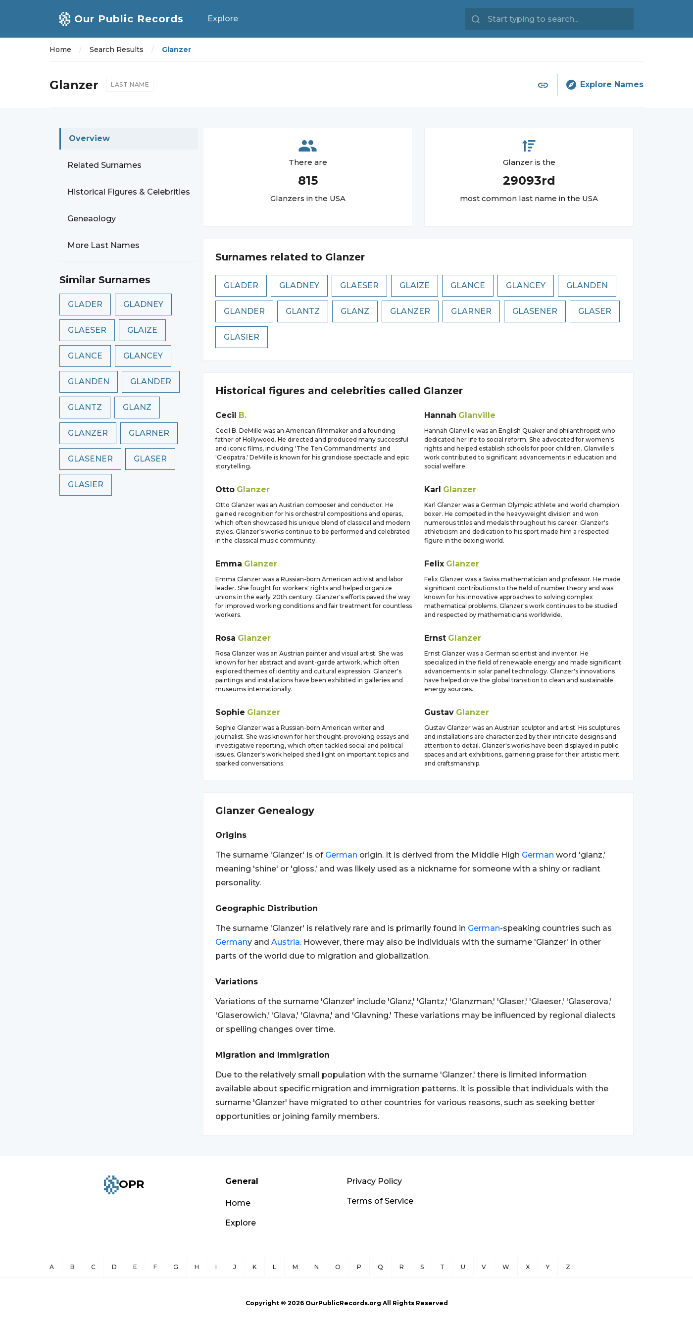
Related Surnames (104, 165)
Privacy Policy (374, 1181)
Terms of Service (379, 1201)
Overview (89, 138)
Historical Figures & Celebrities (128, 192)
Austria (285, 942)
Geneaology (91, 218)
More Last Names (103, 245)
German (341, 855)
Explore (222, 18)
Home (60, 49)
